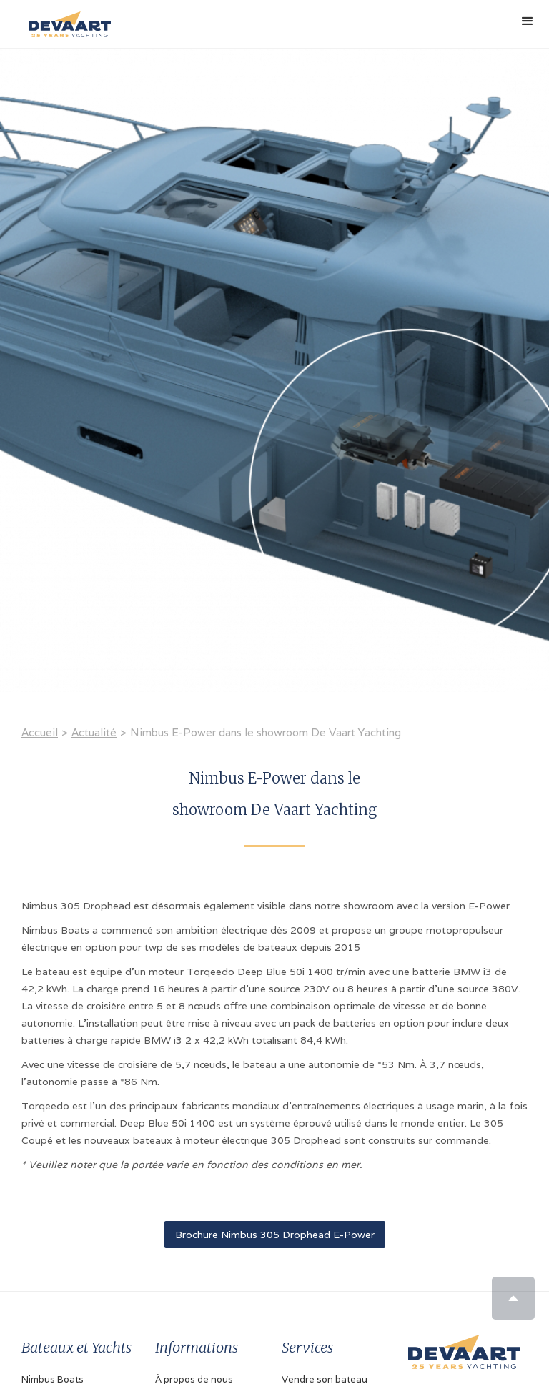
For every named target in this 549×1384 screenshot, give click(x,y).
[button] (527, 21)
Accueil (39, 732)
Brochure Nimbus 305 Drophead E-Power (275, 1234)
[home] (66, 18)
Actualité (94, 732)
